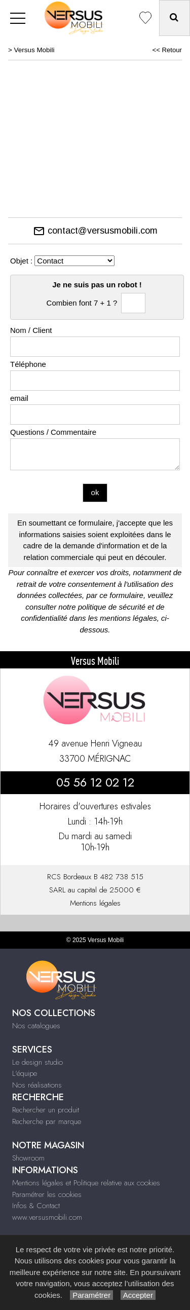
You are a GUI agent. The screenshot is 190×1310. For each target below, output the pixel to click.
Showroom (28, 1158)
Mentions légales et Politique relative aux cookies (86, 1182)
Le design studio (37, 1062)
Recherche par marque (46, 1121)
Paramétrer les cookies (47, 1194)
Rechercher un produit (45, 1109)
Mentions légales (95, 903)
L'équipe (24, 1073)
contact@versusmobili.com (95, 231)
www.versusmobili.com (47, 1217)
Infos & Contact (36, 1205)
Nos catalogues (36, 1025)
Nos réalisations (37, 1085)
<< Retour (167, 50)
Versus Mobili (34, 50)
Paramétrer (91, 1295)
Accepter (138, 1295)
